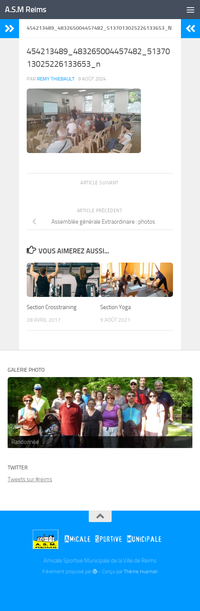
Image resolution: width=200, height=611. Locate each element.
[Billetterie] (86, 590)
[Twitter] (100, 589)
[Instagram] (114, 589)
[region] (100, 412)
